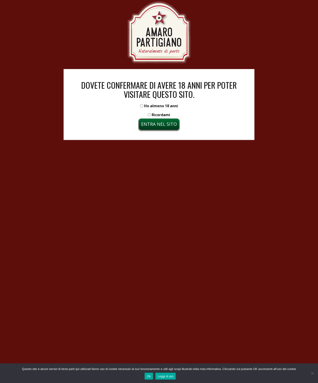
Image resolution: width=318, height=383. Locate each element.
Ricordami (159, 114)
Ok (149, 376)
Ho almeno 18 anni (159, 105)
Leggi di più (166, 376)
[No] (312, 373)
